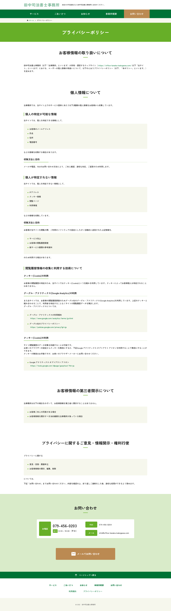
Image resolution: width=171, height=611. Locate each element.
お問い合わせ (137, 13)
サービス (34, 13)
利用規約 (72, 591)
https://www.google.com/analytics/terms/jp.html (51, 318)
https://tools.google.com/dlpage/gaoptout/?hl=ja (52, 365)
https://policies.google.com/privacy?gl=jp (48, 327)
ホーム (31, 20)
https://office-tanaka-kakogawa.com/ (115, 65)
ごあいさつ (60, 13)
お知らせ (85, 13)
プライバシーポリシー (92, 591)
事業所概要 (111, 13)
